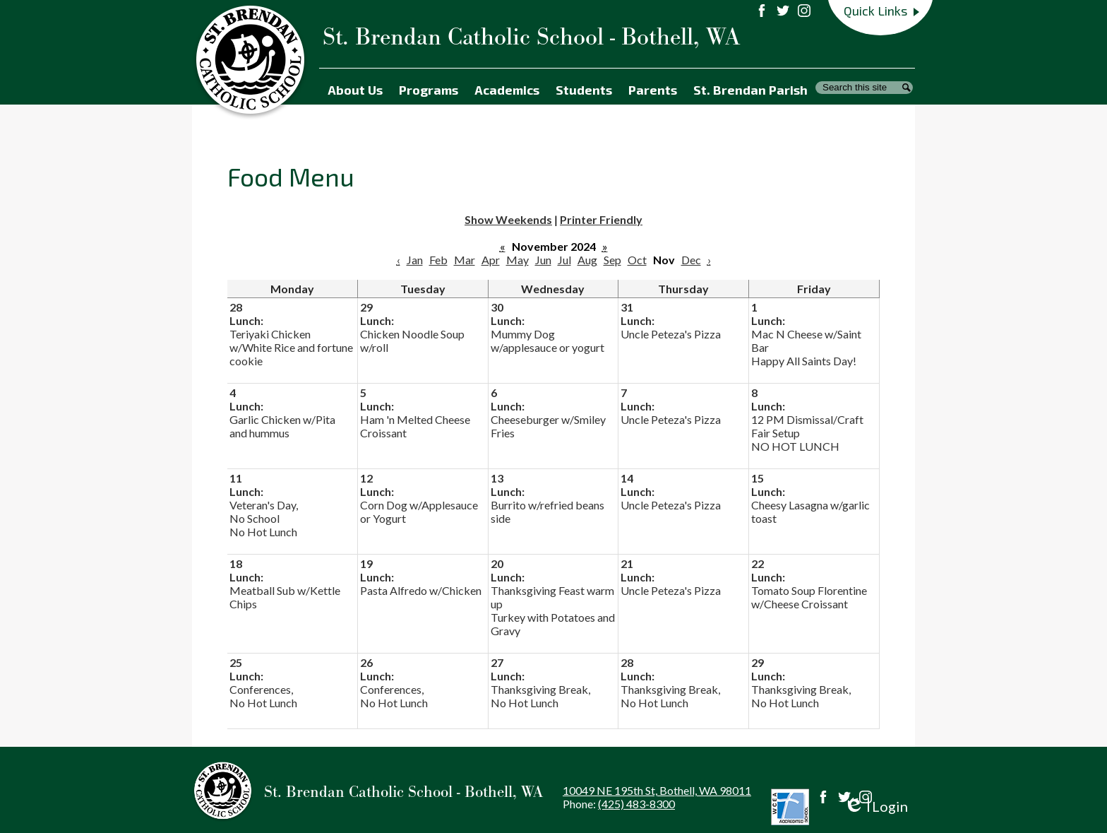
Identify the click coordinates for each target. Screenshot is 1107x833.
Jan (415, 259)
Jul (564, 259)
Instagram (865, 797)
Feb (438, 259)
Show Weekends (508, 219)
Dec (691, 259)
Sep (612, 259)
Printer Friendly (601, 219)
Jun (543, 259)
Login (876, 806)
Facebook (823, 797)
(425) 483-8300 (636, 803)
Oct (637, 259)
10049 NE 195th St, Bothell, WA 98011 (657, 790)
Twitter (844, 797)
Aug (587, 259)
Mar (464, 259)
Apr (490, 259)
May (517, 259)
